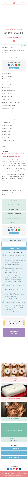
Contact (25, 473)
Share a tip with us (14, 457)
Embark (9, 475)
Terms (2, 473)
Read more (14, 57)
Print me (24, 45)
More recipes (9, 29)
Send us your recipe (14, 448)
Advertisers (18, 473)
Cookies (12, 473)
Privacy (7, 473)
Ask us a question (14, 453)
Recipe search (18, 29)
